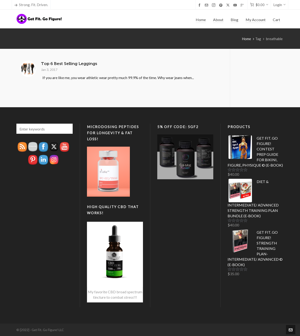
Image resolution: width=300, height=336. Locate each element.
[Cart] (259, 5)
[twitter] (228, 5)
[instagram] (214, 5)
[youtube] (235, 5)
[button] (67, 129)
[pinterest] (221, 5)
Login (279, 5)
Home (246, 39)
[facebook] (200, 5)
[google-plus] (242, 5)
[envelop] (207, 5)
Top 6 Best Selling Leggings (69, 63)
